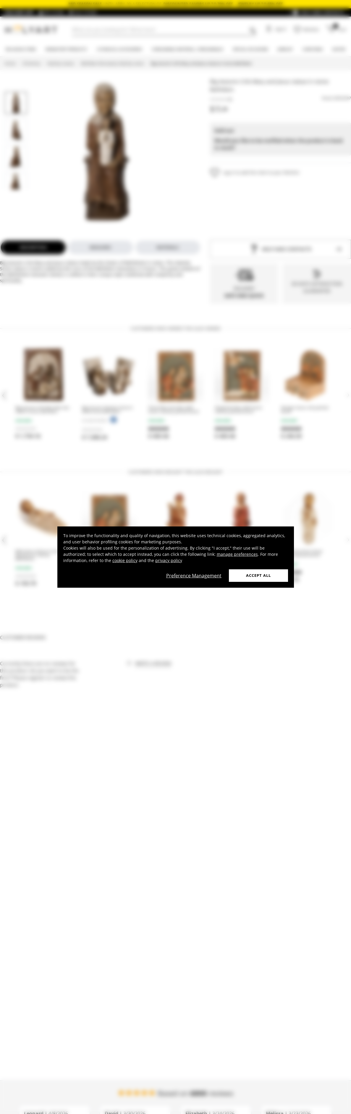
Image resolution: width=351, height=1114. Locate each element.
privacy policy (168, 560)
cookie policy (125, 560)
